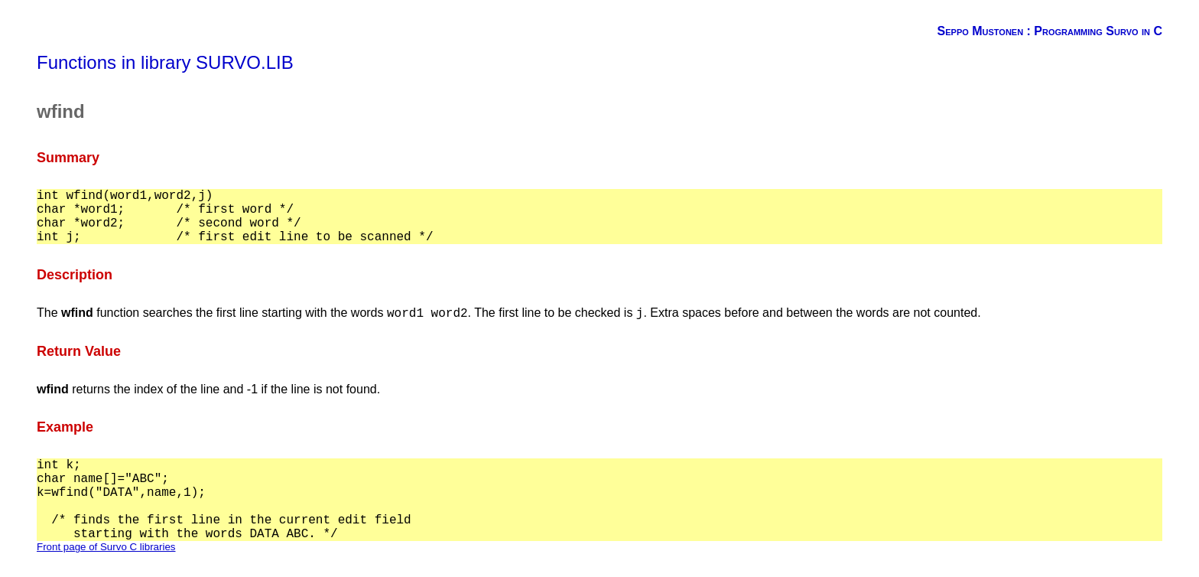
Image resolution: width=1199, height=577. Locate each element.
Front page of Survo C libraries (106, 547)
